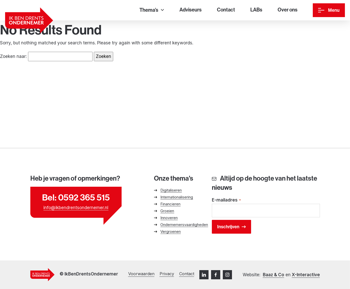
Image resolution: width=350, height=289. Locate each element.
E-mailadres (226, 200)
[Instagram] (227, 274)
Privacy (167, 273)
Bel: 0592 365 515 (76, 197)
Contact (186, 273)
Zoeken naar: (13, 56)
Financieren (170, 204)
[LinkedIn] (204, 274)
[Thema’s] (152, 10)
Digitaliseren (171, 190)
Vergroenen (170, 231)
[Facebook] (215, 274)
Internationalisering (176, 197)
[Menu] (329, 10)
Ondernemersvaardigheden (184, 224)
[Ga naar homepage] (29, 20)
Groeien (167, 210)
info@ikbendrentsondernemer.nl (75, 207)
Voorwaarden (141, 273)
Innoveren (169, 217)
